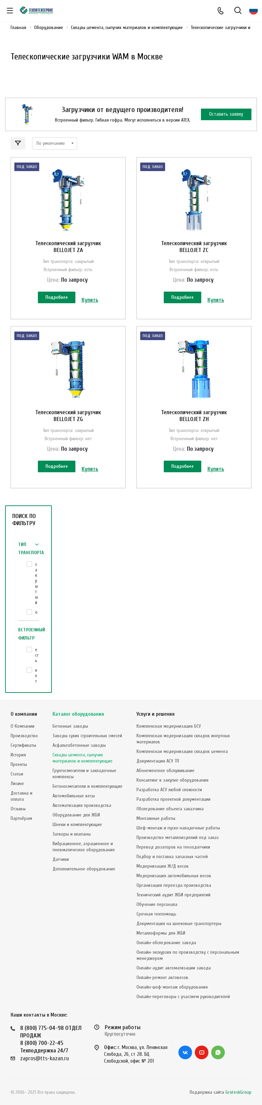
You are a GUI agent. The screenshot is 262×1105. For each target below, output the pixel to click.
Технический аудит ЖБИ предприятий (173, 895)
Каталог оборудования (78, 714)
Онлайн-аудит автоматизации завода (173, 968)
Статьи (17, 774)
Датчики (61, 859)
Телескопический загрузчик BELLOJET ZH (194, 415)
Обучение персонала (156, 904)
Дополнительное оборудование (84, 869)
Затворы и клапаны (72, 834)
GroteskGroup (238, 1092)
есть (37, 655)
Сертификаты (23, 745)
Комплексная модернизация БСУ (168, 726)
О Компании (22, 726)
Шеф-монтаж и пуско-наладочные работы (178, 828)
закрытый (36, 583)
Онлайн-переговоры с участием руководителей (183, 996)
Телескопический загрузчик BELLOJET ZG (68, 415)
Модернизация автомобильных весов (173, 876)
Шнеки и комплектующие (77, 824)
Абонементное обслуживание (165, 770)
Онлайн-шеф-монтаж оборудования (172, 987)
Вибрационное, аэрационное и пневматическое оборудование (84, 847)
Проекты (19, 764)
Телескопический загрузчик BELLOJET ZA (68, 246)
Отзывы (18, 809)
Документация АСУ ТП (157, 761)
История (18, 755)
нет (36, 676)
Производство (24, 736)
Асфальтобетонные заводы (79, 745)
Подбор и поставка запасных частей (172, 856)
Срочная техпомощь (156, 914)
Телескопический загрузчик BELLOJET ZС (194, 246)
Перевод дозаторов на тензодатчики (173, 847)
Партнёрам (21, 818)
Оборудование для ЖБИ (76, 815)
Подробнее (56, 297)
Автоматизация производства (82, 805)
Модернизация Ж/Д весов (162, 866)
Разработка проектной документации (173, 799)
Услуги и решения (155, 714)
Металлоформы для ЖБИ (160, 933)
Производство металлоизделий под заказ (177, 837)
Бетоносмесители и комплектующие (87, 786)
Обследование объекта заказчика (170, 809)
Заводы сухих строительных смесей (87, 736)
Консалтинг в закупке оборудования (172, 780)
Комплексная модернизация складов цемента (182, 751)
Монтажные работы (155, 818)
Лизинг (17, 783)
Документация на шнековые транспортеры (178, 923)
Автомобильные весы (74, 796)
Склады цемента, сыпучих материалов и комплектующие (83, 758)
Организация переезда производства (173, 885)
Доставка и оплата (21, 796)
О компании (24, 714)
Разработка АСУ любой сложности (169, 790)
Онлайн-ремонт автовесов (162, 977)
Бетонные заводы (70, 726)
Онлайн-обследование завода (166, 943)
